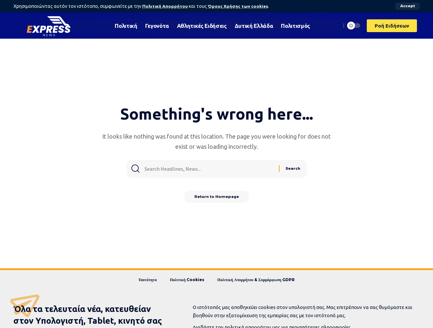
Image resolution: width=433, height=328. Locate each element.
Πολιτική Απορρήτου (165, 6)
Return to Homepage (216, 198)
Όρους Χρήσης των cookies (240, 6)
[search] (335, 25)
